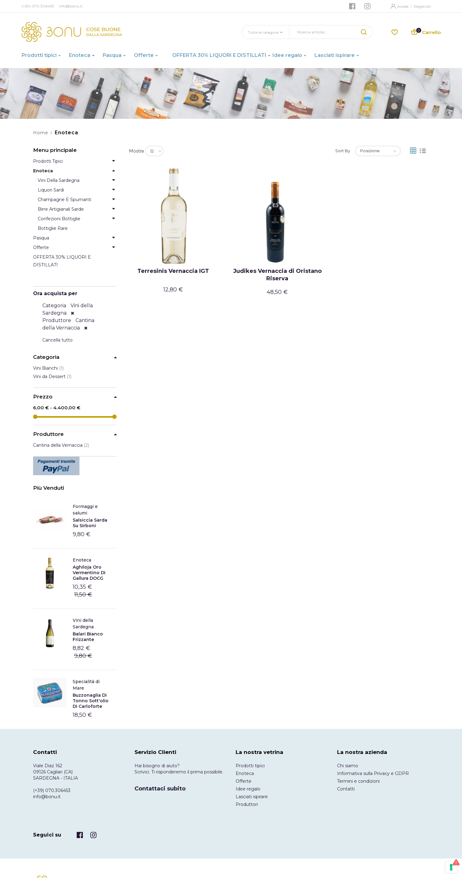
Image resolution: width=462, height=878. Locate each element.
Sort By (342, 150)
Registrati (422, 6)
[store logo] (72, 32)
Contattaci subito (160, 788)
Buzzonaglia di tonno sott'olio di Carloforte (91, 700)
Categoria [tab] (46, 357)
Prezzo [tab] (43, 396)
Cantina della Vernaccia (61, 445)
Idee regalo (248, 789)
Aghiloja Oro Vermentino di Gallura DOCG (89, 572)
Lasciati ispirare (252, 796)
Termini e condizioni (358, 781)
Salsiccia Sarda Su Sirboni (90, 522)
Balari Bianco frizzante (88, 636)
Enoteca (82, 560)
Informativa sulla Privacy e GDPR (373, 773)
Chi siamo (347, 765)
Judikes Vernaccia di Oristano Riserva (277, 275)
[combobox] (323, 32)
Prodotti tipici (250, 765)
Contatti (346, 789)
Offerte (243, 781)
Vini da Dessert (52, 376)
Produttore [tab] (48, 434)
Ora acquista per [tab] (55, 293)
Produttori (247, 804)
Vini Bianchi (48, 368)
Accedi (403, 6)
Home (40, 133)
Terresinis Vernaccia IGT (173, 271)
